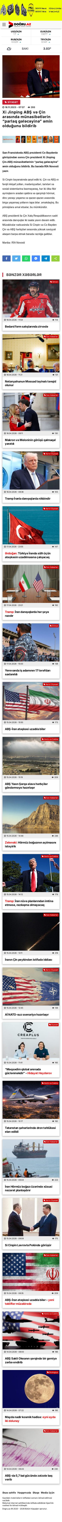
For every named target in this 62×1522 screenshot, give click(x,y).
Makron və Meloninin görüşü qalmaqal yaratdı (30, 441)
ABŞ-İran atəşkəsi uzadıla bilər (25, 729)
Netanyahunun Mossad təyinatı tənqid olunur (30, 383)
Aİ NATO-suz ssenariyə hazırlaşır (27, 1014)
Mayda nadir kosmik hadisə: (30, 1418)
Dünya (54, 626)
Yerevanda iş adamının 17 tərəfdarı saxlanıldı (27, 672)
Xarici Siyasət (51, 453)
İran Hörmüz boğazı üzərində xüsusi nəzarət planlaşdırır (28, 1188)
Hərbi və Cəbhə (50, 739)
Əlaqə (36, 1492)
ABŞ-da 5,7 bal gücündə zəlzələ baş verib (28, 1477)
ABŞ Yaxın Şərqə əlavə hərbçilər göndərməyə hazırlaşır (26, 785)
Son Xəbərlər (51, 336)
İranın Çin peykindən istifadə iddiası (28, 959)
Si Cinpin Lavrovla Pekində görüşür (28, 1245)
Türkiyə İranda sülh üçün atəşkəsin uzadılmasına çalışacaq (28, 555)
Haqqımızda (24, 1492)
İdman (54, 282)
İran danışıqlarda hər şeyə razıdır (27, 613)
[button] (55, 258)
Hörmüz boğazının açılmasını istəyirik (30, 844)
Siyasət (11, 102)
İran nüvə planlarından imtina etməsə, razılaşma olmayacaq (29, 902)
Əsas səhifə (9, 1492)
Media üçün (47, 1492)
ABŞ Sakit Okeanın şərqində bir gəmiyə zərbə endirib (31, 1360)
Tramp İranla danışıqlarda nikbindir (27, 498)
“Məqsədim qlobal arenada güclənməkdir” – (28, 1071)
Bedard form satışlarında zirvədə (26, 326)
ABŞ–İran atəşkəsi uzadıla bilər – (29, 1301)
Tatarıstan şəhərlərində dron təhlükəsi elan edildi (30, 1129)
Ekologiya (52, 1372)
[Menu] (5, 25)
